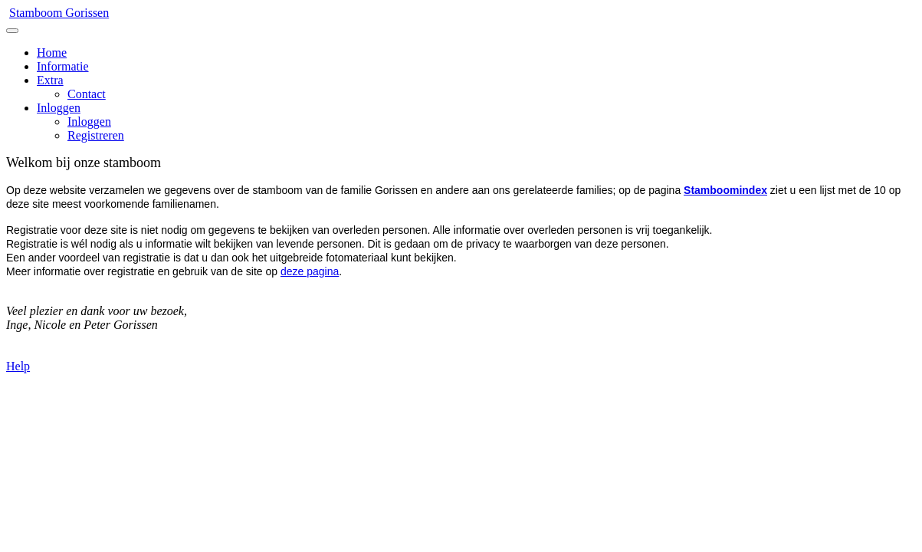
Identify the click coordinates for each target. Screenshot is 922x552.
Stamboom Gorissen (59, 12)
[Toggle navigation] (12, 30)
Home (52, 52)
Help (18, 366)
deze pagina (310, 271)
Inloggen (58, 107)
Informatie (63, 66)
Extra (50, 80)
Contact (86, 93)
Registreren (95, 135)
